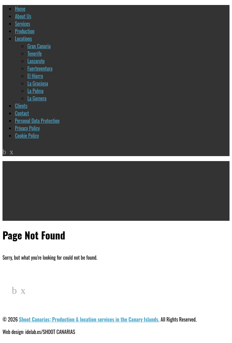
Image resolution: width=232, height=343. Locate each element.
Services (22, 23)
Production (25, 31)
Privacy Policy (27, 128)
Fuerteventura (39, 68)
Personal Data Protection (37, 120)
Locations (23, 38)
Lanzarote (36, 61)
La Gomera (36, 98)
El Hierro (35, 76)
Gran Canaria (38, 46)
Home (20, 8)
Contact (22, 113)
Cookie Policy (27, 135)
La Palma (35, 91)
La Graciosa (37, 83)
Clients (21, 105)
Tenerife (34, 53)
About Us (23, 16)
